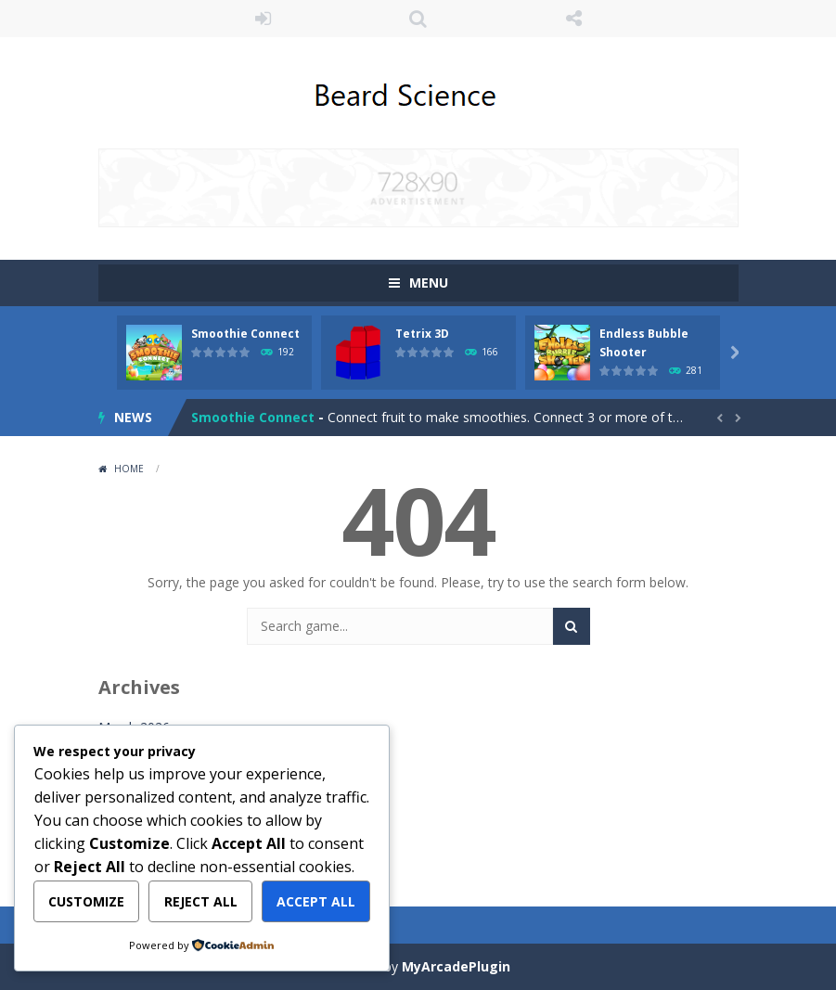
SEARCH (418, 18)
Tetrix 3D (422, 333)
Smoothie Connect (245, 333)
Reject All (201, 901)
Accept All (316, 901)
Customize (86, 901)
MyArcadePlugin (456, 966)
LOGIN (262, 18)
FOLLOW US (573, 18)
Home (129, 468)
